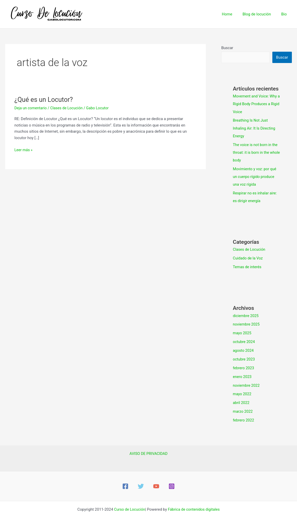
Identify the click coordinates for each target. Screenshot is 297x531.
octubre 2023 (244, 358)
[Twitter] (141, 485)
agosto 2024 (243, 349)
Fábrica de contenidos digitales (194, 508)
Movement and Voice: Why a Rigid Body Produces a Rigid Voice (255, 104)
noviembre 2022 (247, 384)
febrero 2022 (244, 419)
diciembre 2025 (246, 315)
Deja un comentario (31, 108)
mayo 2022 (242, 393)
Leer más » (23, 149)
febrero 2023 (244, 367)
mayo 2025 (242, 332)
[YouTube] (156, 485)
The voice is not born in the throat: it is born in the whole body (256, 152)
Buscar (227, 48)
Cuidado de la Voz (248, 257)
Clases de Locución (68, 108)
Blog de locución (260, 14)
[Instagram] (172, 485)
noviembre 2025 (247, 323)
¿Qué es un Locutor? (44, 99)
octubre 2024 (244, 341)
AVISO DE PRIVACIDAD (148, 452)
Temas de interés (247, 266)
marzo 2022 (243, 410)
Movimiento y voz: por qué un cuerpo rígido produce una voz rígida (255, 176)
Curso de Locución (129, 508)
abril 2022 (241, 402)
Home (233, 14)
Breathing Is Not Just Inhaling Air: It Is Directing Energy (254, 128)
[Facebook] (125, 485)
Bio (285, 14)
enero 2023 (242, 376)
